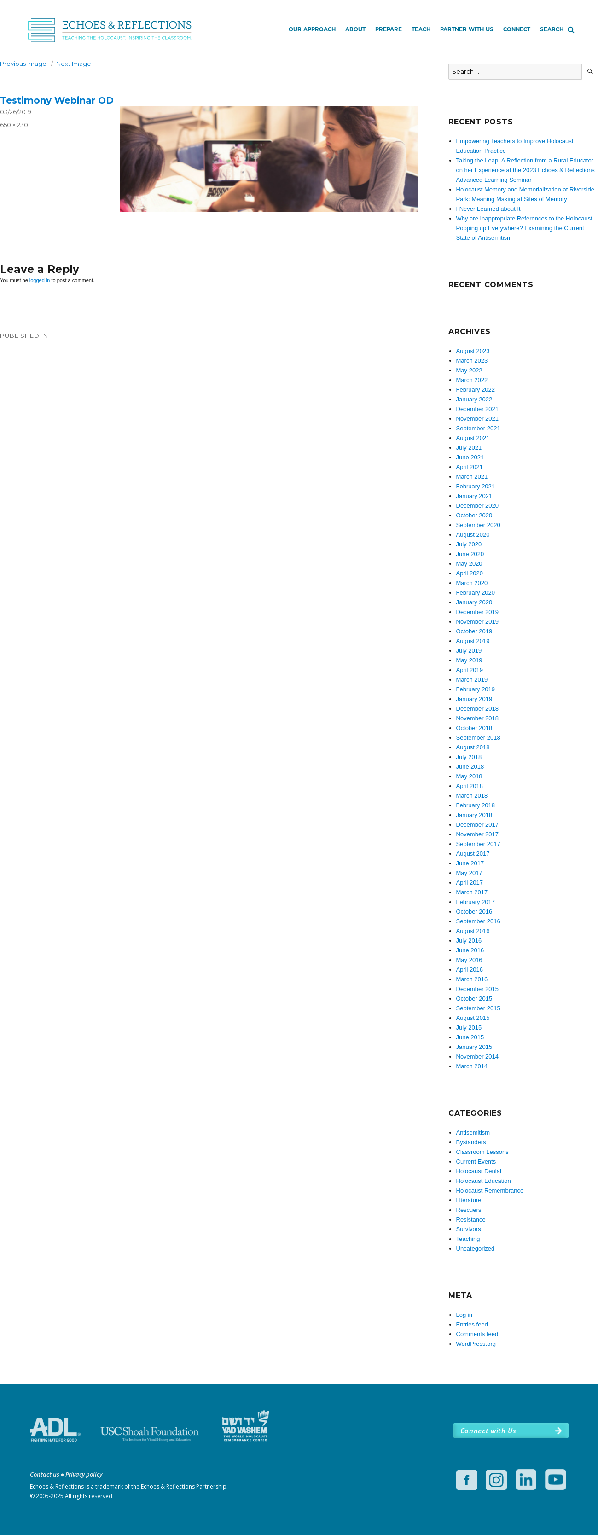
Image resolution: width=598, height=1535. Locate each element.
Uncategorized (475, 1248)
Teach (421, 29)
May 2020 (469, 563)
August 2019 (473, 640)
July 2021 (469, 447)
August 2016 (473, 930)
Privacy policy (83, 1474)
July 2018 (469, 756)
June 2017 (470, 863)
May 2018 (469, 776)
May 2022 (469, 370)
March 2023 (472, 360)
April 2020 (469, 573)
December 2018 (477, 708)
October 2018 (474, 727)
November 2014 (477, 1056)
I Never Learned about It (488, 208)
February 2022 (475, 389)
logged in (39, 280)
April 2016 (469, 969)
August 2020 (473, 534)
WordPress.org (476, 1343)
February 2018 (475, 805)
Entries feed (472, 1324)
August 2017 (473, 853)
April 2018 (469, 785)
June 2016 (470, 950)
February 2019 (475, 689)
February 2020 (475, 592)
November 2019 (477, 621)
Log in (464, 1314)
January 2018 (474, 814)
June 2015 (470, 1037)
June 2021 (470, 457)
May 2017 (469, 872)
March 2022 (472, 380)
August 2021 (473, 437)
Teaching (468, 1238)
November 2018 (477, 718)
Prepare (388, 29)
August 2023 (473, 351)
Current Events (476, 1161)
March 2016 (472, 979)
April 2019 (469, 669)
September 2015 (478, 1008)
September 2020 (478, 524)
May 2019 (469, 660)
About (355, 29)
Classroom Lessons (482, 1151)
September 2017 (478, 843)
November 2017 (477, 834)
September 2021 (478, 428)
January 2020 (474, 602)
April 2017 (469, 882)
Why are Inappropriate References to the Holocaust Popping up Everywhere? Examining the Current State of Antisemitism (524, 228)
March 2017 (472, 892)
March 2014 (472, 1066)
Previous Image (23, 63)
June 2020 (470, 553)
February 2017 (475, 901)
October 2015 (474, 998)
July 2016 (469, 940)
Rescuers (469, 1209)
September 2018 (478, 737)
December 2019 (477, 611)
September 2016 (478, 921)
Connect (516, 29)
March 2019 (472, 679)
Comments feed (477, 1334)
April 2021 (469, 466)
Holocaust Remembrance (490, 1190)
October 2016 (474, 911)
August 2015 (473, 1017)
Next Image (73, 63)
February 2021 (475, 486)
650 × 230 (14, 124)
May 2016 (469, 959)
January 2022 (474, 399)
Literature (469, 1200)
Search (551, 29)
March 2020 (472, 582)
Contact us (44, 1474)
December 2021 (477, 408)
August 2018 (473, 747)
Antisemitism (473, 1132)
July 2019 (469, 650)
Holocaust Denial (478, 1171)
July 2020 (469, 544)
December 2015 (477, 988)
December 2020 (477, 505)
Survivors (468, 1229)
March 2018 (472, 795)
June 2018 (470, 766)
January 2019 (474, 698)
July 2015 (469, 1027)
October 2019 (474, 631)
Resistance (471, 1219)
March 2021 (472, 476)
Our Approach (312, 29)
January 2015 (474, 1046)
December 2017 (477, 824)
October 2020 (474, 515)
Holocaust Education (483, 1180)
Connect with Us (488, 1430)
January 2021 (474, 495)
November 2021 (477, 418)
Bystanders (471, 1142)
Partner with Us (466, 29)
